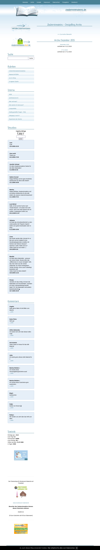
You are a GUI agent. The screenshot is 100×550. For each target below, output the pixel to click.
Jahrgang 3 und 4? (14, 115)
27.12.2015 (64, 50)
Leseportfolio (12, 108)
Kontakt (39, 2)
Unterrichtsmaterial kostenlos (17, 71)
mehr (12, 312)
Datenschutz (56, 2)
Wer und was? (13, 101)
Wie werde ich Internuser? (16, 105)
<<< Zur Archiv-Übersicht (65, 34)
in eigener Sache (14, 81)
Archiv (32, 2)
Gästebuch (74, 2)
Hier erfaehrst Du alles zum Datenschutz (61, 548)
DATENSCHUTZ (13, 98)
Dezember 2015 (64, 44)
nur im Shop (12, 78)
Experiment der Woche (15, 119)
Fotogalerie (65, 2)
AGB (10, 94)
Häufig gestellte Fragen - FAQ (17, 112)
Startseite (25, 2)
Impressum (47, 2)
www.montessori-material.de (21, 503)
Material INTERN (14, 74)
